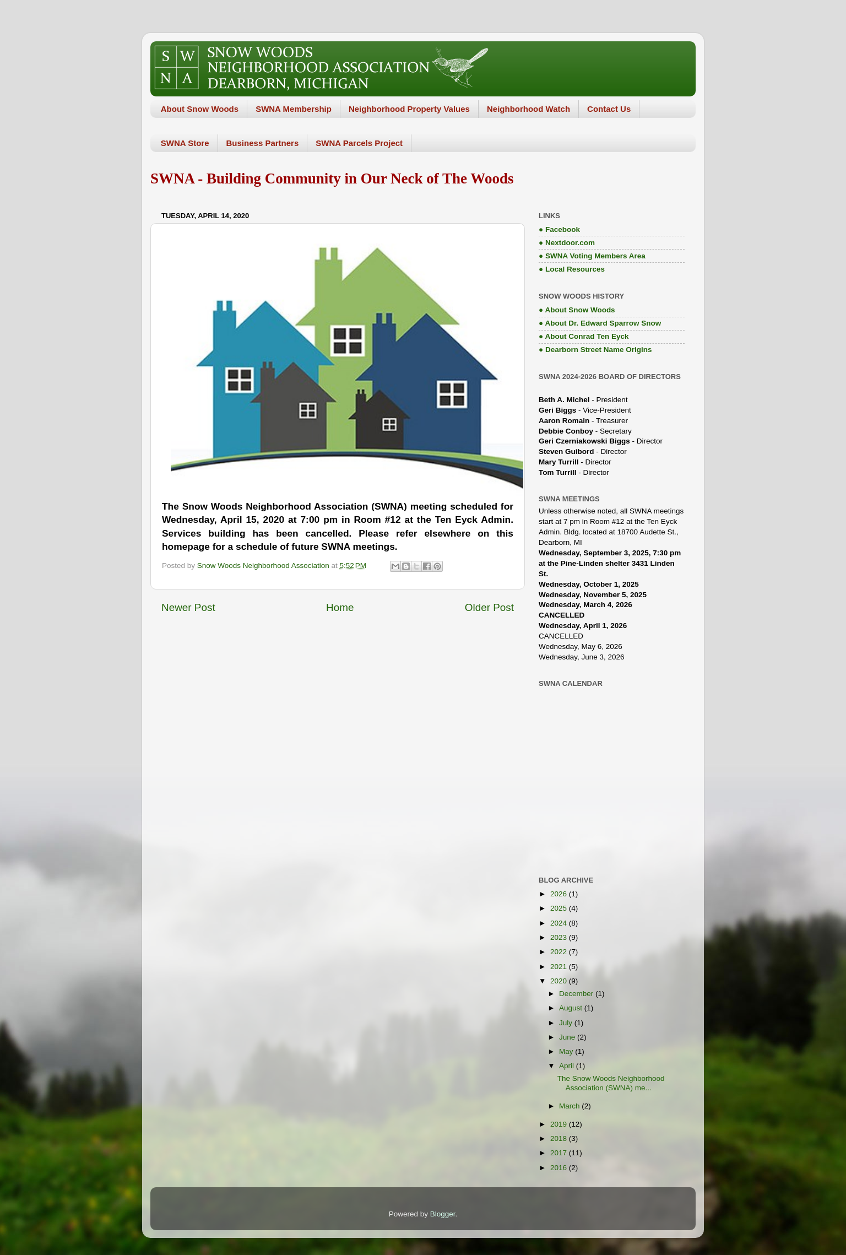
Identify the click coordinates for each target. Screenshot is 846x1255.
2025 (559, 908)
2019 (559, 1124)
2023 (559, 937)
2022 (559, 952)
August (571, 1008)
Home (340, 607)
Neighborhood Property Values (409, 108)
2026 (559, 894)
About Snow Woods (199, 108)
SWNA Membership (294, 108)
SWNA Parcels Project (359, 143)
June (568, 1037)
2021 (559, 966)
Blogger (442, 1214)
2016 (559, 1168)
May (567, 1051)
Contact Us (609, 108)
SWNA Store (185, 143)
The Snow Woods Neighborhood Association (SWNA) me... (611, 1082)
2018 (559, 1138)
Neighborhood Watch (528, 108)
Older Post (489, 607)
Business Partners (262, 143)
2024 (559, 923)
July (566, 1023)
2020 (559, 981)
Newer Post (188, 607)
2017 (559, 1153)
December (577, 993)
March (570, 1106)
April (567, 1066)
